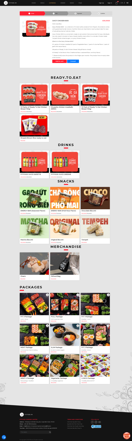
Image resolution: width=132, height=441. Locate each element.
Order (62, 3)
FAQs (80, 3)
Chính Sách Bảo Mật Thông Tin (74, 428)
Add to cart (59, 61)
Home (34, 3)
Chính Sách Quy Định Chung (73, 421)
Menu (42, 3)
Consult (73, 61)
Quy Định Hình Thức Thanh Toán (74, 424)
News (72, 3)
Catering (52, 3)
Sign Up (101, 3)
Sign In (110, 3)
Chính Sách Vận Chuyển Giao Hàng (75, 426)
